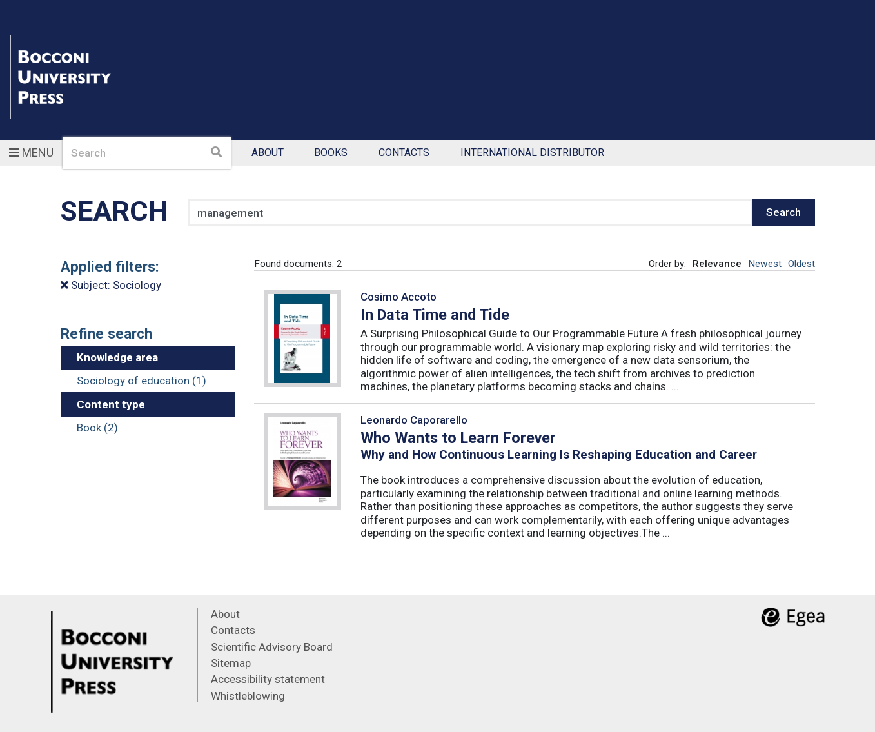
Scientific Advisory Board (272, 646)
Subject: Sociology (111, 285)
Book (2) (97, 427)
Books (331, 153)
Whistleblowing (248, 695)
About (267, 153)
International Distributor (532, 153)
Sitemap (231, 663)
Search (783, 212)
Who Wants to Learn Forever (458, 438)
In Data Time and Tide (434, 315)
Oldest (801, 264)
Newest (765, 264)
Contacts (404, 153)
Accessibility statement (268, 679)
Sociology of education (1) (141, 380)
